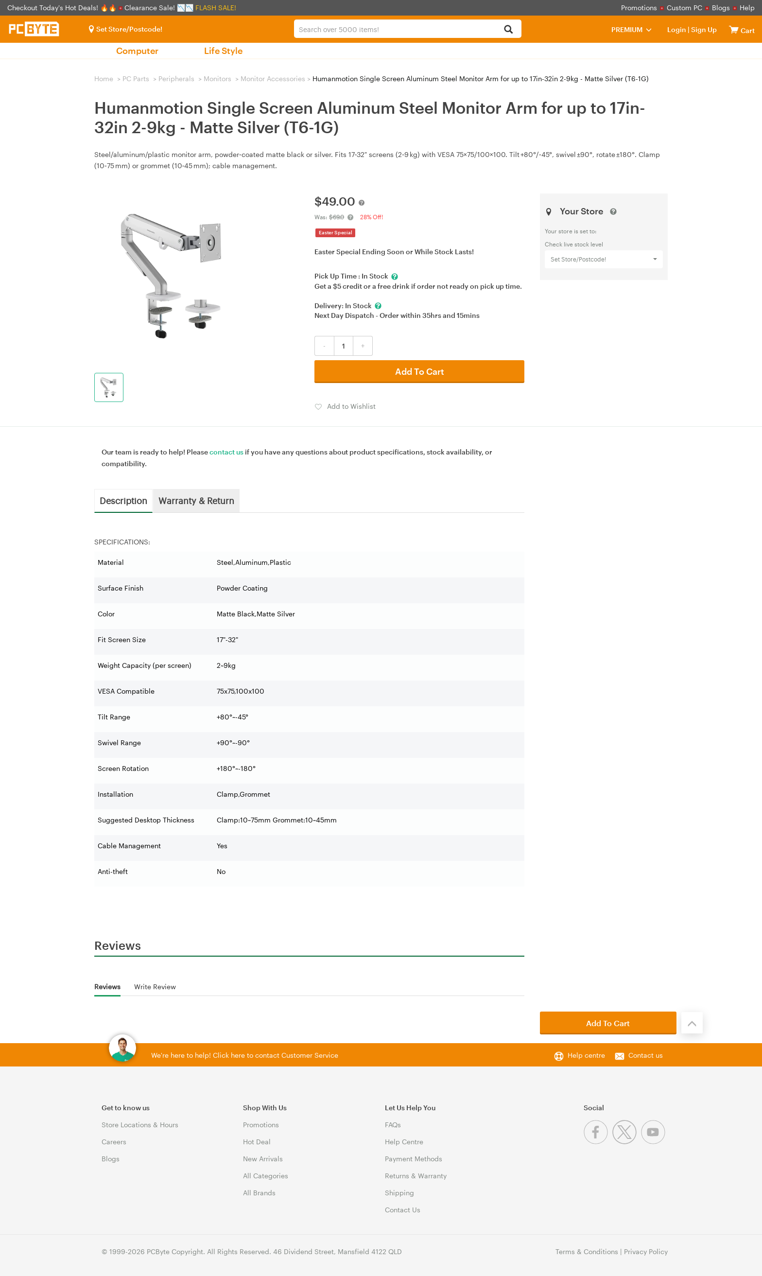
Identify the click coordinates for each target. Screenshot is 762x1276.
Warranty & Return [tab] (196, 500)
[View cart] (734, 29)
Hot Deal (257, 1141)
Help (747, 7)
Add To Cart (419, 371)
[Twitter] (626, 1141)
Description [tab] (123, 500)
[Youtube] (654, 1141)
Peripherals (176, 78)
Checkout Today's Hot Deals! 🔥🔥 (63, 7)
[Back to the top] (692, 1022)
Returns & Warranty (416, 1175)
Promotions (639, 7)
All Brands (259, 1193)
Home (103, 78)
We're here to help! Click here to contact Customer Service (244, 1055)
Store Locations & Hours (140, 1124)
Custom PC (684, 7)
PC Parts (135, 78)
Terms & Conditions (586, 1251)
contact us (226, 452)
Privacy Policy (646, 1251)
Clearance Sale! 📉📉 (158, 7)
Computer (137, 50)
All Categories (265, 1175)
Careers (114, 1141)
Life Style (223, 50)
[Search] (509, 29)
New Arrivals (263, 1158)
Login (676, 29)
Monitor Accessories (273, 78)
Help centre (586, 1055)
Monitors (217, 78)
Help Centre (404, 1141)
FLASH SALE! (215, 7)
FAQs (393, 1124)
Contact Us (402, 1210)
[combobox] (407, 28)
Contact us (645, 1055)
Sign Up (703, 29)
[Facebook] (598, 1141)
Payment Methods (413, 1158)
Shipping (399, 1193)
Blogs (721, 7)
